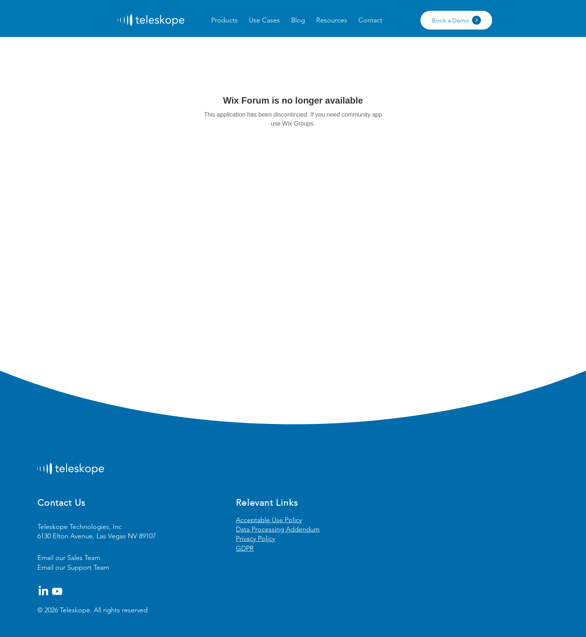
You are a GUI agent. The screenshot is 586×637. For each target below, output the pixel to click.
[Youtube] (57, 591)
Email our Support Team (73, 567)
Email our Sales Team (68, 558)
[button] (224, 20)
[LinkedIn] (43, 591)
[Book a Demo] (456, 20)
